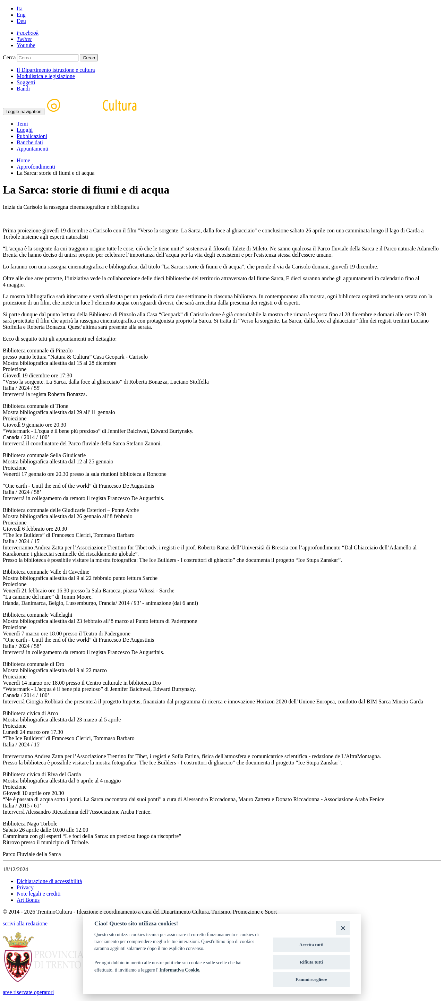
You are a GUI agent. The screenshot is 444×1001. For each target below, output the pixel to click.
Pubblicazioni (32, 136)
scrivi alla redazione (25, 923)
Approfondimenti (36, 167)
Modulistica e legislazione (46, 76)
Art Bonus (28, 900)
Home (23, 160)
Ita (20, 8)
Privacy (25, 887)
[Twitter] (24, 39)
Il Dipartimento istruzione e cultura (56, 70)
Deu (21, 21)
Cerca (9, 57)
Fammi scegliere (311, 979)
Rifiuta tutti (311, 962)
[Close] (343, 927)
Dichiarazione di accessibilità (49, 881)
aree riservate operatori (28, 992)
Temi (22, 124)
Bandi (23, 89)
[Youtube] (26, 45)
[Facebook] (28, 33)
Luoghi (25, 130)
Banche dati (30, 142)
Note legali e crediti (39, 894)
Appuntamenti (33, 149)
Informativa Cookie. (180, 970)
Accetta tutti (311, 944)
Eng (21, 15)
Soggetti (26, 82)
